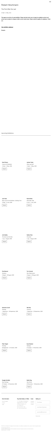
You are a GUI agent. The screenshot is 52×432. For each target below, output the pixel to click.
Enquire (3, 30)
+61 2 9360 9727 (20, 405)
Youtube (32, 404)
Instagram (32, 401)
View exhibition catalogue (7, 27)
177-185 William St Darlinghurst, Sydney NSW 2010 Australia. (22, 402)
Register (4, 168)
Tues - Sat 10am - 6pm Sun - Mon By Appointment (22, 408)
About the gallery (5, 401)
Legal (3, 404)
